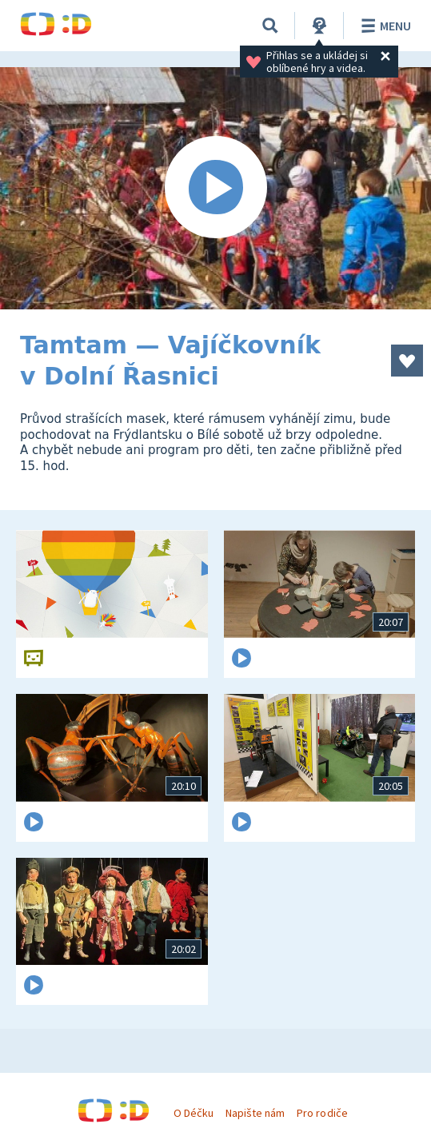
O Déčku (194, 1113)
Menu (383, 26)
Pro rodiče (322, 1113)
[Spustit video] (215, 188)
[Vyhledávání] (270, 25)
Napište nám (255, 1113)
